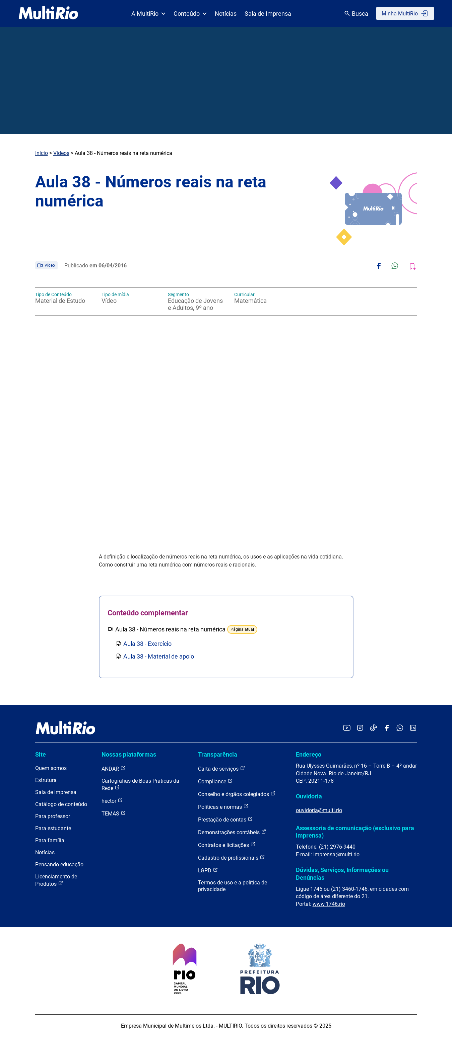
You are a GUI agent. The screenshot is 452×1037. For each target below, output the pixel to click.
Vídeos (61, 153)
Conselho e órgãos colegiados (237, 793)
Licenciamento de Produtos (56, 880)
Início (41, 153)
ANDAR (114, 768)
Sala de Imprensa (268, 13)
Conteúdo (190, 13)
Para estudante (53, 828)
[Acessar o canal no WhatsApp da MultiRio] (400, 728)
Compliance (215, 781)
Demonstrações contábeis (232, 832)
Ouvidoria (309, 796)
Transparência (217, 754)
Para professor (52, 816)
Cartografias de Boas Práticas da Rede (140, 784)
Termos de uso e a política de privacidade (232, 885)
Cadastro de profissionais (231, 857)
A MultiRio (148, 13)
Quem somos (51, 768)
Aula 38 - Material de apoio (158, 656)
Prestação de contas (225, 819)
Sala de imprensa (55, 792)
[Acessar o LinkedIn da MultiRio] (413, 728)
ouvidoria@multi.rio (319, 810)
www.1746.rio (329, 904)
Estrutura (46, 780)
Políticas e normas (223, 806)
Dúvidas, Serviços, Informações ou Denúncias (342, 873)
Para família (49, 840)
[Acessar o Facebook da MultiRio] (387, 728)
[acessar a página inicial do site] (48, 13)
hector (112, 800)
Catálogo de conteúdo (61, 804)
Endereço (308, 754)
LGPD (208, 870)
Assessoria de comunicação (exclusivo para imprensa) (355, 832)
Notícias (226, 13)
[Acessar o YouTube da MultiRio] (347, 728)
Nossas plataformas (129, 754)
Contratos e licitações (227, 844)
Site (40, 754)
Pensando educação (59, 864)
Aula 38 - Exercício (147, 643)
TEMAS (114, 813)
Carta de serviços (221, 768)
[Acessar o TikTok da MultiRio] (373, 728)
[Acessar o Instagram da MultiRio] (360, 728)
